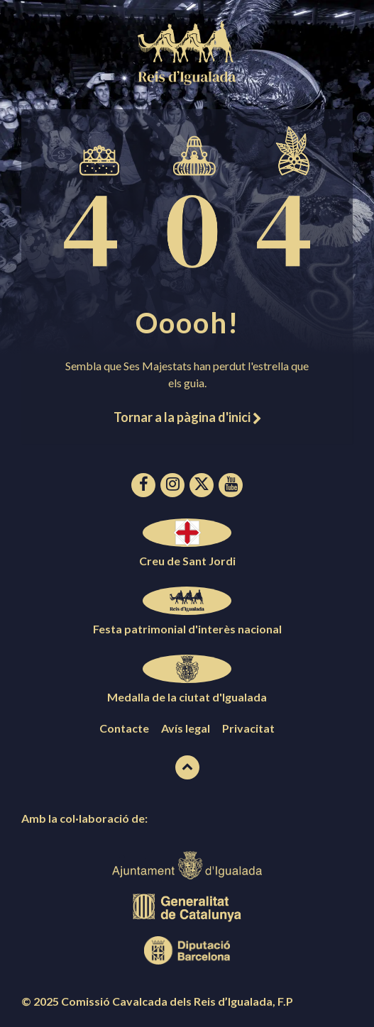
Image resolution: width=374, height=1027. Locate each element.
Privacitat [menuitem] (248, 728)
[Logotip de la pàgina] (187, 80)
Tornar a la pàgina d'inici (187, 417)
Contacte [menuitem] (124, 728)
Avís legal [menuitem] (185, 728)
